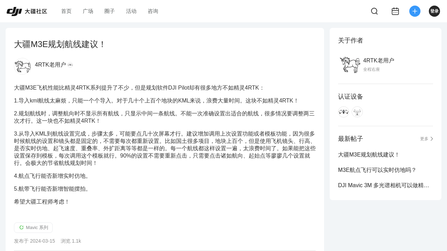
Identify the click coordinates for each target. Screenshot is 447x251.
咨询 (153, 11)
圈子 (109, 11)
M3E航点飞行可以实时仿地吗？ (377, 170)
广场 (88, 11)
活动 (131, 11)
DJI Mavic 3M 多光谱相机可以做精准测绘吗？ (385, 185)
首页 (66, 11)
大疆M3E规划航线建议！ (369, 155)
